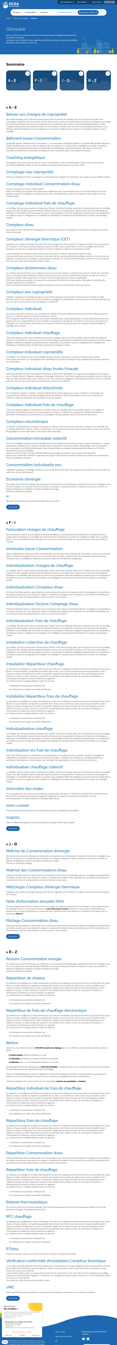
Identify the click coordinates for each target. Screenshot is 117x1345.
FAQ (56, 1341)
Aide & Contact (96, 2)
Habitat (30, 3)
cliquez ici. (19, 914)
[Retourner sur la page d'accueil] (11, 4)
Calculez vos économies (63, 1336)
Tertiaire (41, 3)
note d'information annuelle (57, 909)
